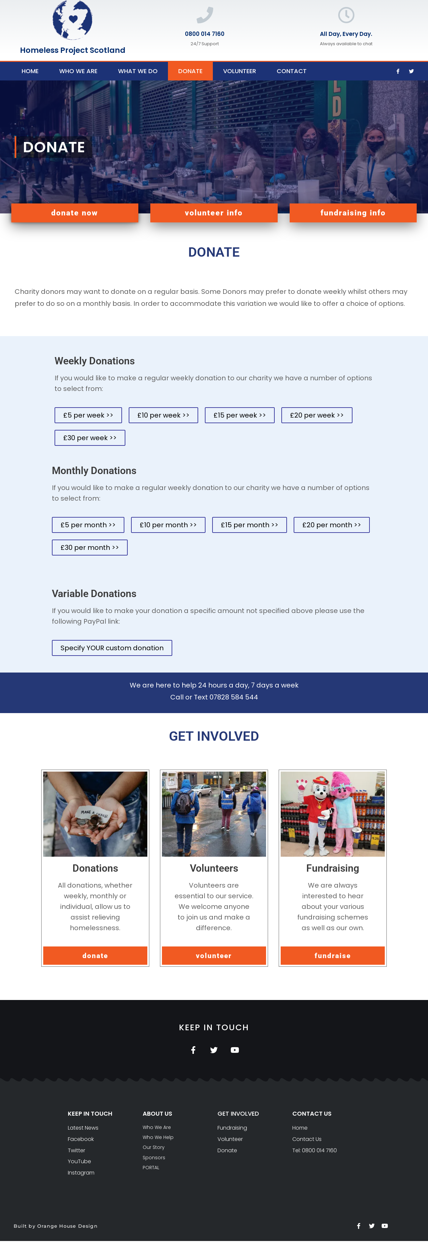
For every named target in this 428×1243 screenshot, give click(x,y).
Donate (190, 71)
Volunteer (239, 71)
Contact (292, 71)
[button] (74, 212)
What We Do (138, 71)
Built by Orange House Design (56, 1228)
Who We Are (78, 71)
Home (30, 71)
